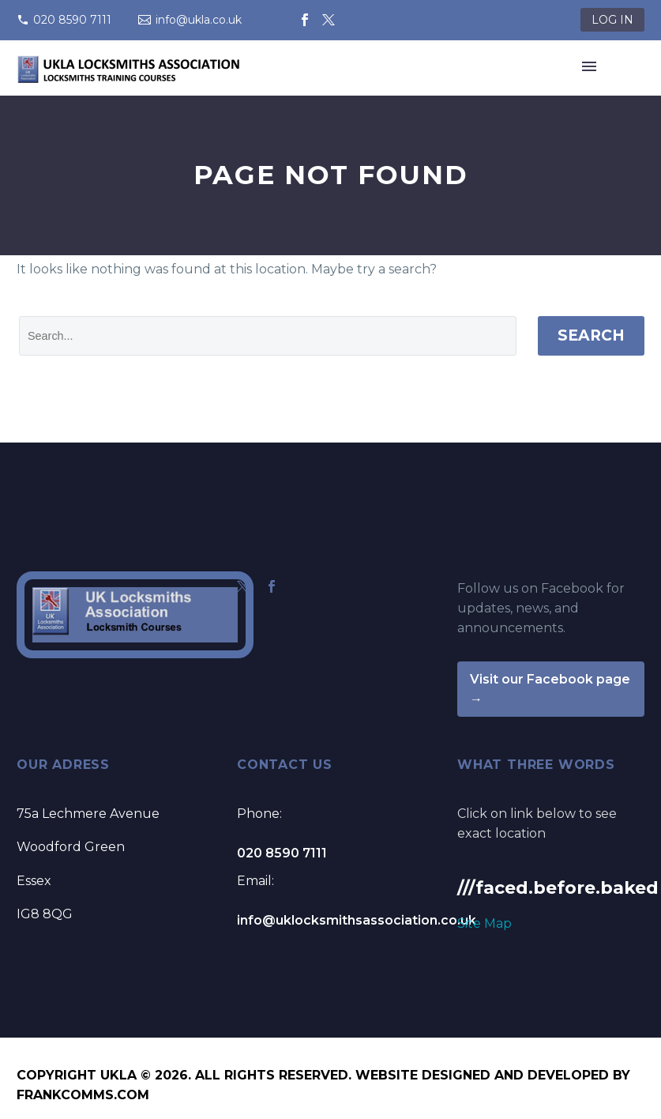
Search (591, 335)
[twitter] (243, 586)
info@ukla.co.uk (199, 20)
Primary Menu (589, 66)
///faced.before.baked (558, 888)
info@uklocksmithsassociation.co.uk (356, 920)
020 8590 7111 (72, 20)
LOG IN (612, 20)
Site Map (484, 923)
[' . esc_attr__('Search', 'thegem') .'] (267, 336)
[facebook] (271, 586)
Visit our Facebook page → (550, 689)
